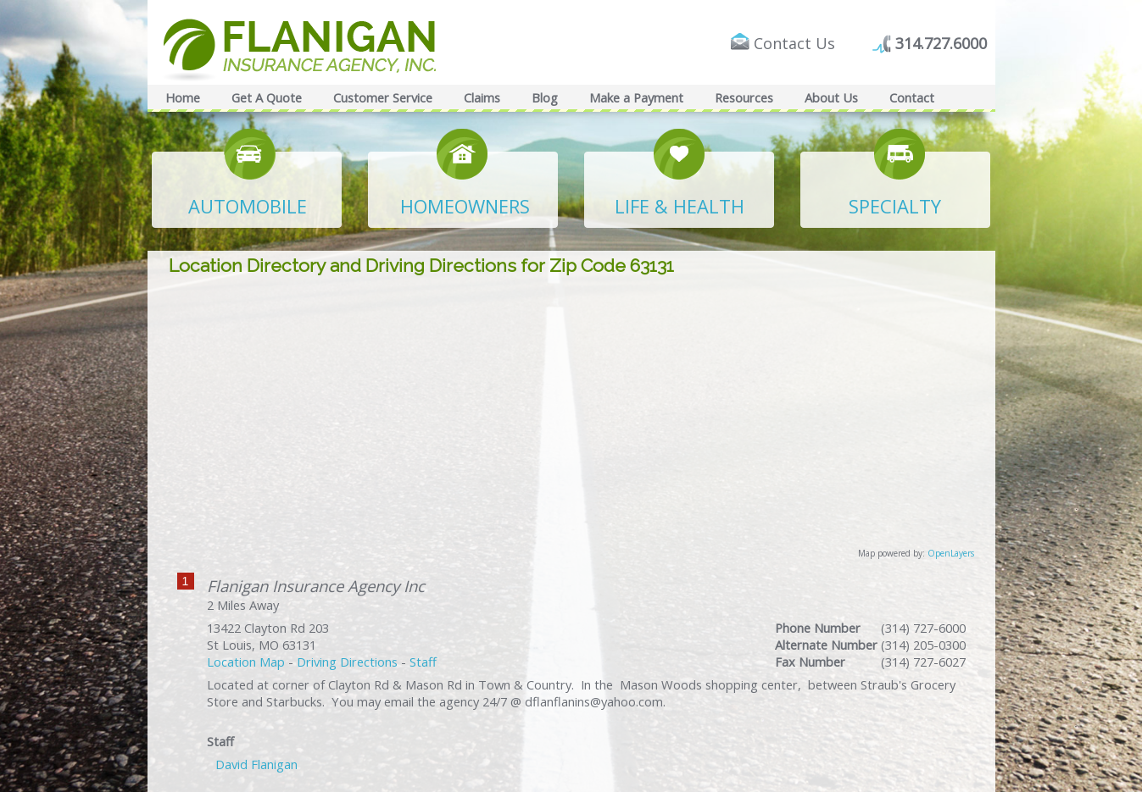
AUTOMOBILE (247, 206)
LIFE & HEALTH (679, 206)
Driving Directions (347, 661)
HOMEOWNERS (465, 206)
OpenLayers (951, 553)
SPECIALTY (895, 206)
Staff (423, 661)
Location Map (246, 661)
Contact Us (794, 43)
